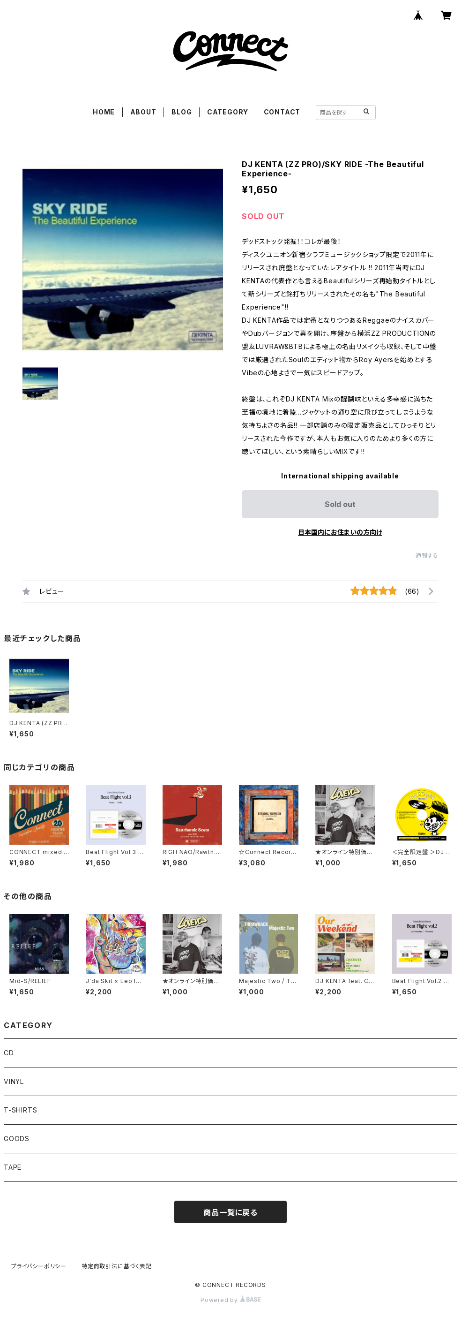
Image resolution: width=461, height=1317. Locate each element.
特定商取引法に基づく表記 (117, 1266)
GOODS (17, 1139)
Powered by (230, 1299)
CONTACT (282, 112)
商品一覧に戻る (230, 1212)
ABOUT (143, 112)
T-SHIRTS (20, 1110)
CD (9, 1053)
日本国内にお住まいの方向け (340, 532)
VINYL (14, 1081)
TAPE (13, 1167)
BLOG (181, 112)
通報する (427, 555)
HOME (104, 112)
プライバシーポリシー (39, 1266)
